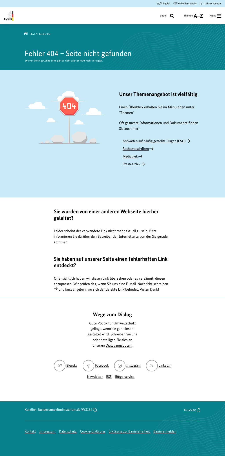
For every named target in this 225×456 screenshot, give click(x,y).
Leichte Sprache (210, 3)
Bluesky (65, 365)
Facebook (96, 365)
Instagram (127, 365)
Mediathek (130, 156)
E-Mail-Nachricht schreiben (147, 284)
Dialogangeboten (119, 345)
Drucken (190, 410)
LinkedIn (158, 365)
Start (32, 34)
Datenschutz (67, 431)
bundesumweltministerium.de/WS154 (65, 409)
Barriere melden (164, 431)
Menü (215, 15)
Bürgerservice (124, 377)
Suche (168, 15)
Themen (193, 15)
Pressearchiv (131, 164)
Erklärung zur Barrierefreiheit (129, 431)
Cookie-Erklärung (92, 431)
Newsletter (95, 377)
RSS (109, 377)
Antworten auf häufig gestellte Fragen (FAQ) (154, 141)
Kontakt (30, 431)
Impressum (47, 431)
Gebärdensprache (185, 3)
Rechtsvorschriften (136, 149)
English (163, 3)
